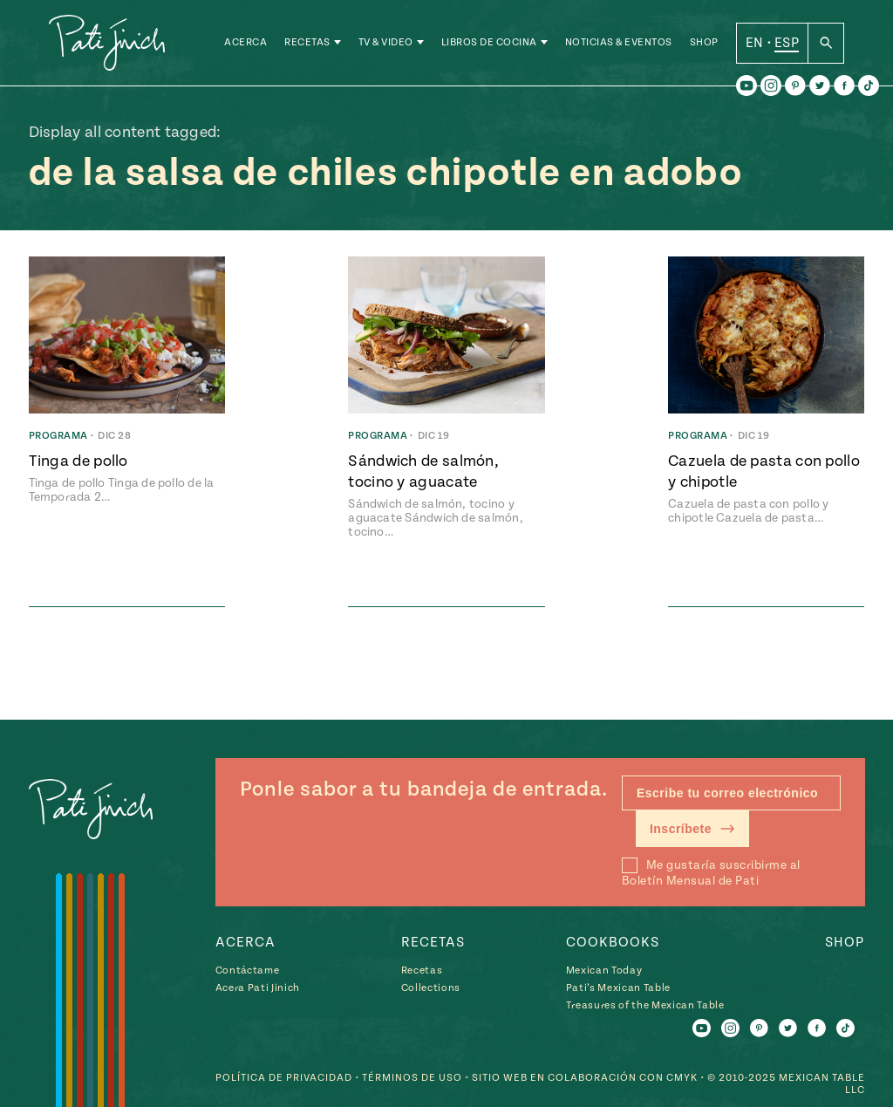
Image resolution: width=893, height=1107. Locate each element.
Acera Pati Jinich (257, 988)
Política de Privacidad (283, 1077)
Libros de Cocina (489, 43)
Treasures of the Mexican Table (645, 1005)
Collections (430, 988)
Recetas (307, 43)
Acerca (245, 43)
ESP (786, 43)
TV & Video (385, 43)
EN (755, 43)
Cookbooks (612, 942)
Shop (704, 43)
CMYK (682, 1077)
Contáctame (247, 970)
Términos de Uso (412, 1077)
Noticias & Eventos (618, 43)
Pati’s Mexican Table (618, 988)
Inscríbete (693, 829)
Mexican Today (604, 970)
